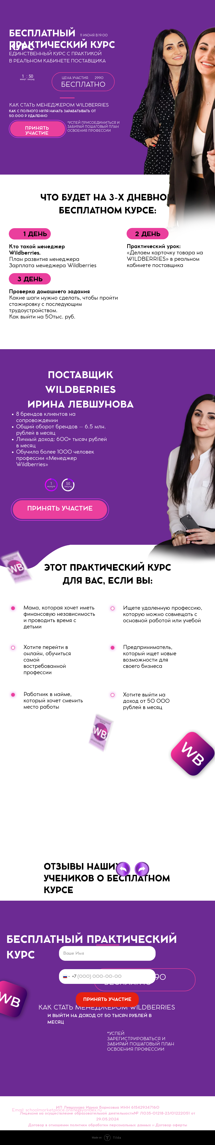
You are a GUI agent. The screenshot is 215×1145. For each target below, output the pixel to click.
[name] (107, 953)
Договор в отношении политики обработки (68, 1125)
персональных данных (130, 1125)
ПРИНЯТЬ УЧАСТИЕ (107, 999)
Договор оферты (171, 1125)
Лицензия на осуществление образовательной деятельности (77, 1113)
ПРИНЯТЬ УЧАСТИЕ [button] (60, 508)
